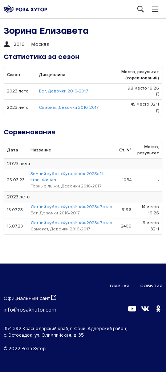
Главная (119, 286)
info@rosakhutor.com (30, 309)
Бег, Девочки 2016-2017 (63, 91)
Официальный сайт (30, 298)
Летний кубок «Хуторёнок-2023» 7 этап (71, 207)
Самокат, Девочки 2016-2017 (68, 107)
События (151, 286)
